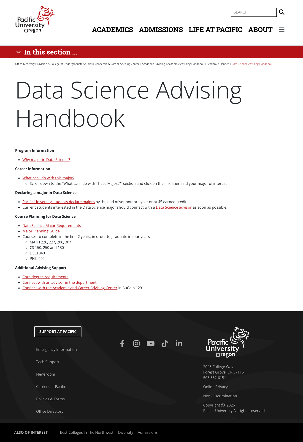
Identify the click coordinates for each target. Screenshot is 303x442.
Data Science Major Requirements (51, 225)
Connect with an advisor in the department (59, 282)
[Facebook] (123, 344)
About (260, 29)
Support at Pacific (57, 331)
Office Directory (25, 64)
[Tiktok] (165, 344)
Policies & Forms (50, 398)
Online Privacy (215, 386)
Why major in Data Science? (46, 159)
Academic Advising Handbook (186, 64)
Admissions (161, 29)
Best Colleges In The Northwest (87, 432)
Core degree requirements (45, 276)
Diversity (125, 432)
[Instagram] (137, 344)
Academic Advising (153, 64)
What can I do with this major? (48, 177)
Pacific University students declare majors (58, 201)
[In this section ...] (47, 52)
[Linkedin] (180, 344)
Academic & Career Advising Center (117, 64)
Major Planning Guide (41, 231)
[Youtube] (151, 344)
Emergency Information (56, 349)
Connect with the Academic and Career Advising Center (69, 287)
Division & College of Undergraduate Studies (65, 64)
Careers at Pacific (51, 386)
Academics (112, 29)
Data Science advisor (174, 207)
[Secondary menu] (282, 29)
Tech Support (48, 361)
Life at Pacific (215, 29)
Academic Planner (218, 64)
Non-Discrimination (220, 395)
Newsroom (45, 374)
